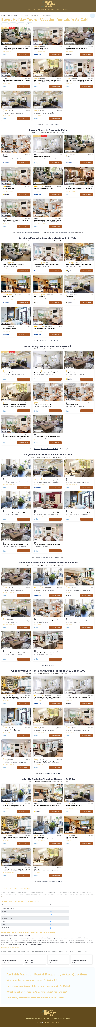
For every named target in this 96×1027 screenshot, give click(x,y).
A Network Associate (48, 1022)
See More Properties (48, 665)
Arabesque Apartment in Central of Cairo (15, 512)
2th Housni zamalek (72, 837)
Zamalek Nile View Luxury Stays (43, 188)
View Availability (23, 54)
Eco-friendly (26, 935)
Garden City (40, 267)
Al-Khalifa (39, 700)
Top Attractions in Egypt (46, 9)
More (29, 23)
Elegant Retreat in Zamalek (74, 805)
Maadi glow (6, 761)
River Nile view (70, 481)
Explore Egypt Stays (63, 9)
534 (51, 911)
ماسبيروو (68, 156)
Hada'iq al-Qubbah (10, 376)
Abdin (38, 83)
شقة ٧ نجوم (37, 869)
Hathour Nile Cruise (8, 188)
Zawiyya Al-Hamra (73, 191)
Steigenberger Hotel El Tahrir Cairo (44, 328)
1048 (51, 908)
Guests (21, 23)
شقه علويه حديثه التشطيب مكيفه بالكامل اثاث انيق (45, 761)
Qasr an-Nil (8, 51)
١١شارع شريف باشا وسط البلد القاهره (42, 404)
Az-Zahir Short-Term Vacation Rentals (51, 881)
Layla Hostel (69, 296)
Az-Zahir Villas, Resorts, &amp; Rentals (60, 232)
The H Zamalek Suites (9, 328)
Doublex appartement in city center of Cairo (16, 48)
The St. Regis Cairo (8, 296)
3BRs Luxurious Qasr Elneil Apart (75, 729)
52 (50, 918)
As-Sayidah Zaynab (73, 299)
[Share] (92, 16)
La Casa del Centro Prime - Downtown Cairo (47, 589)
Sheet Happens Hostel (41, 48)
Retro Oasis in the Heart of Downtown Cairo (16, 436)
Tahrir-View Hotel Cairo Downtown (13, 264)
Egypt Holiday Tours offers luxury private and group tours (48, 1018)
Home (28, 9)
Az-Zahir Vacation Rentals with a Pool (51, 341)
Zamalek (71, 51)
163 (51, 914)
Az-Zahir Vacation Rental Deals (51, 773)
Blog (34, 9)
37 (50, 921)
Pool (2, 935)
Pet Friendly (9, 935)
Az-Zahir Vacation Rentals (51, 124)
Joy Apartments (70, 372)
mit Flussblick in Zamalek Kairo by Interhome (47, 652)
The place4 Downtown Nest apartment (14, 404)
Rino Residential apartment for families (46, 729)
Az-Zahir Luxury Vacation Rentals (29, 232)
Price (13, 23)
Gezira (38, 191)
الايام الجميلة (5, 156)
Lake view (17, 935)
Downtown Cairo (41, 51)
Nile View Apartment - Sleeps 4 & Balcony (15, 112)
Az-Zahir (8, 83)
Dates (5, 23)
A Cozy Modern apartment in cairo (13, 372)
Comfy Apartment (39, 837)
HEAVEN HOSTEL (71, 589)
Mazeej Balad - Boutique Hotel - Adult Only (78, 264)
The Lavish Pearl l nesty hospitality (76, 48)
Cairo (4, 51)
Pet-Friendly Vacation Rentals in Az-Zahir (46, 449)
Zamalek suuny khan (72, 404)
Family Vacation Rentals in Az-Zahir (48, 557)
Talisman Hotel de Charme (42, 156)
